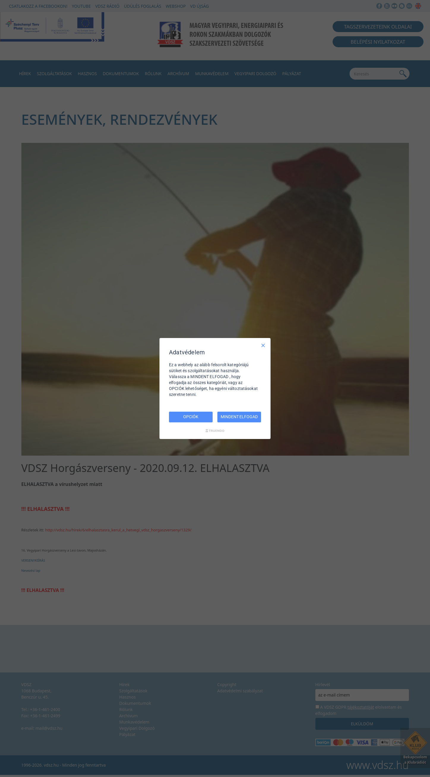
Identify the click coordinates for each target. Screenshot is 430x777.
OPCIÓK (190, 416)
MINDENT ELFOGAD (239, 416)
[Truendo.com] (215, 430)
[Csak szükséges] (263, 345)
